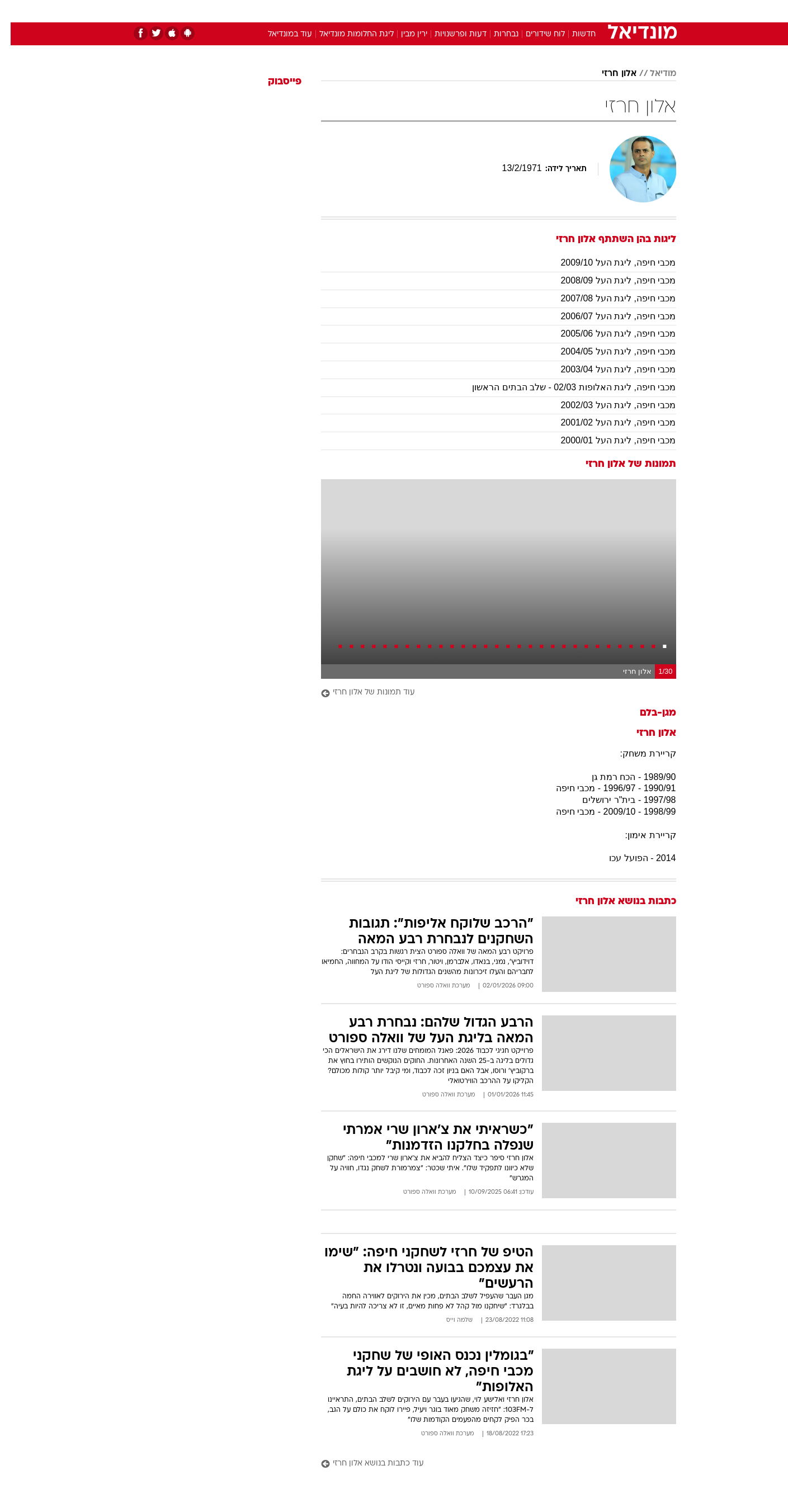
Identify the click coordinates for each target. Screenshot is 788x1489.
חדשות (592, 11)
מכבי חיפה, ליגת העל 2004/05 (607, 351)
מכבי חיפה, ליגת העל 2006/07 (607, 316)
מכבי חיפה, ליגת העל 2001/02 (607, 422)
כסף (451, 11)
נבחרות (495, 34)
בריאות (387, 11)
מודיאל (652, 73)
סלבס (483, 11)
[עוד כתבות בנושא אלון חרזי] (488, 1464)
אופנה (266, 11)
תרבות (518, 11)
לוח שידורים (534, 34)
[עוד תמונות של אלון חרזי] (488, 693)
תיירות (349, 11)
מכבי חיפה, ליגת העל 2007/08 (607, 298)
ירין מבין (403, 34)
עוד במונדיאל (279, 34)
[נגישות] (15, 11)
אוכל (422, 11)
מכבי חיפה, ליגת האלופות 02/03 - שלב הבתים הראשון (563, 387)
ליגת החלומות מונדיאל (346, 34)
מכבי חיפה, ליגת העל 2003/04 (607, 369)
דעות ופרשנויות (450, 34)
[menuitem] (585, 11)
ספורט (554, 11)
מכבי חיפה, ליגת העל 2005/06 (607, 333)
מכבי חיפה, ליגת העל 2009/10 (607, 262)
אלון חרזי (608, 73)
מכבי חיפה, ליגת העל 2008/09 (607, 280)
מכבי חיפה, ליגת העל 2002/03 (607, 405)
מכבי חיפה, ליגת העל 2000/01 (607, 440)
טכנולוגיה (307, 11)
